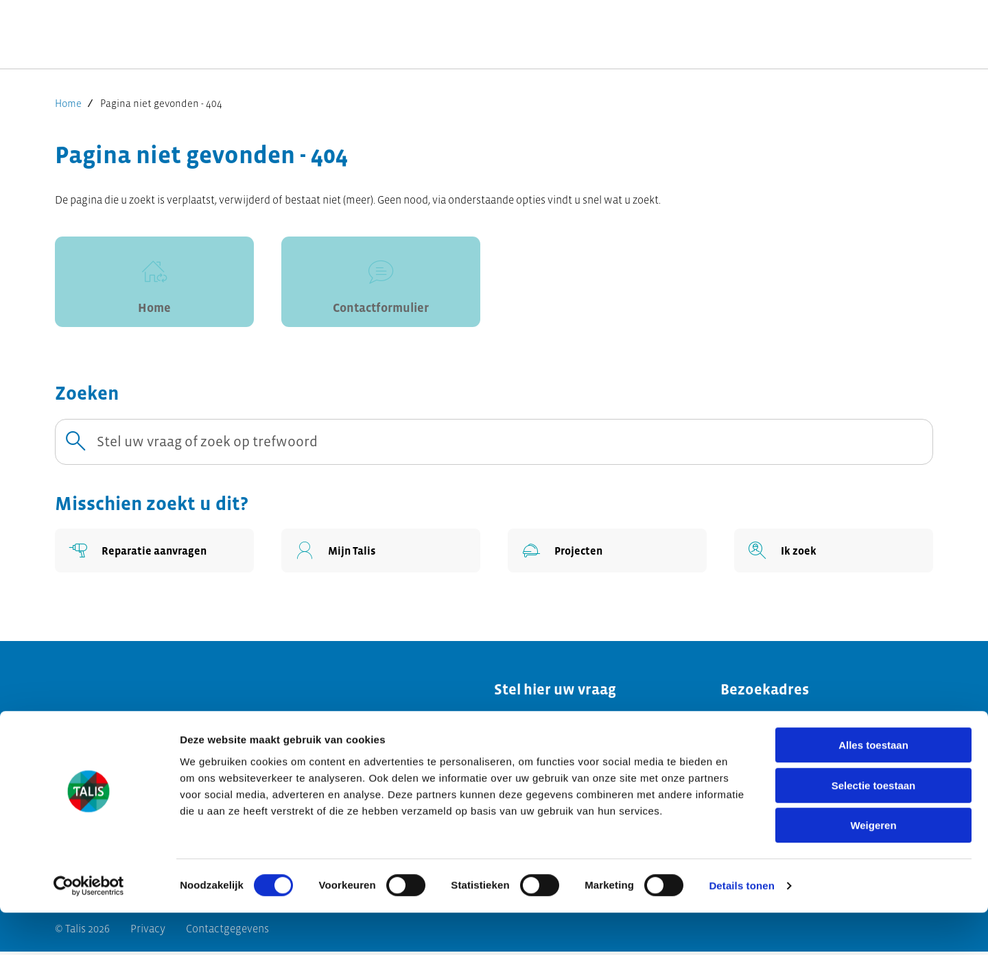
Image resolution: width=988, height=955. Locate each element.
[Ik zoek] (833, 554)
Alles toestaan (873, 787)
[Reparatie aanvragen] (154, 554)
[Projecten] (607, 554)
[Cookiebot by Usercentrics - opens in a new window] (89, 928)
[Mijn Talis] (380, 554)
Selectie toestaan (874, 828)
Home (68, 103)
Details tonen (741, 928)
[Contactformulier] (380, 283)
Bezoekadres (764, 692)
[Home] (154, 283)
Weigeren (873, 867)
